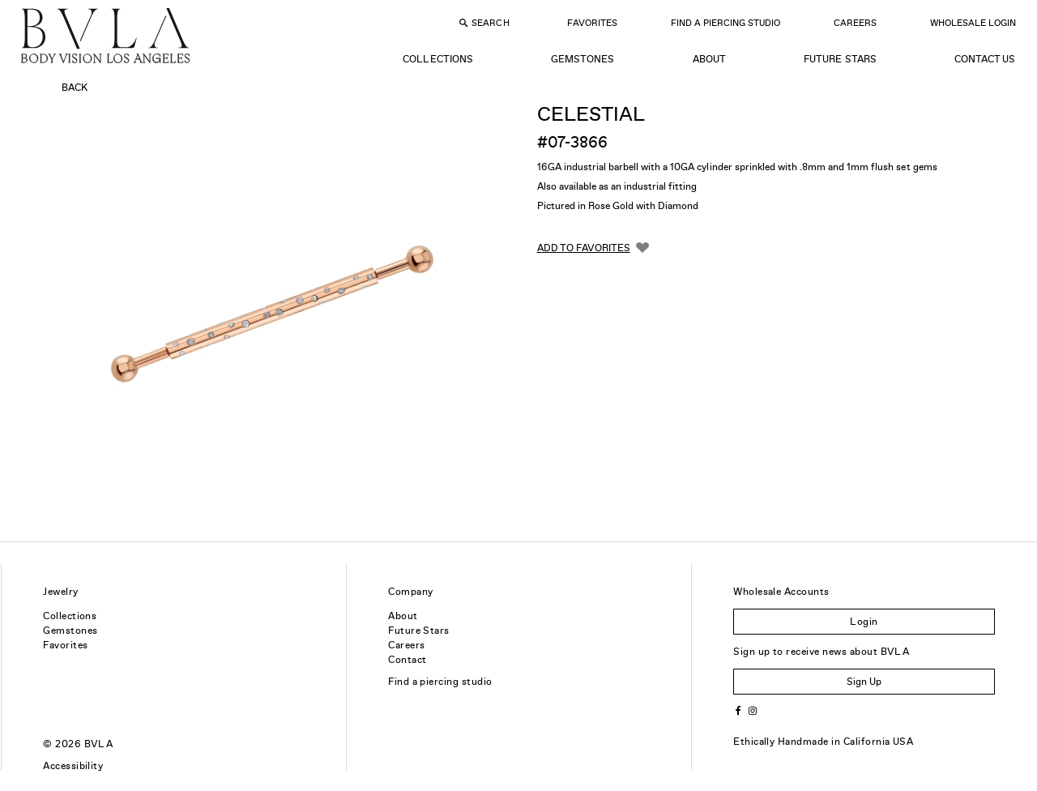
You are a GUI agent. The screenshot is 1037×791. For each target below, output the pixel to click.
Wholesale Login (973, 22)
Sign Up (864, 681)
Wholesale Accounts (781, 591)
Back (74, 87)
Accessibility (73, 766)
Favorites (592, 22)
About (709, 59)
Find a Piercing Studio (725, 22)
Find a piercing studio (440, 681)
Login (863, 621)
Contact (407, 659)
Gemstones (582, 59)
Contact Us (984, 59)
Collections (437, 59)
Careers (855, 22)
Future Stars (840, 59)
